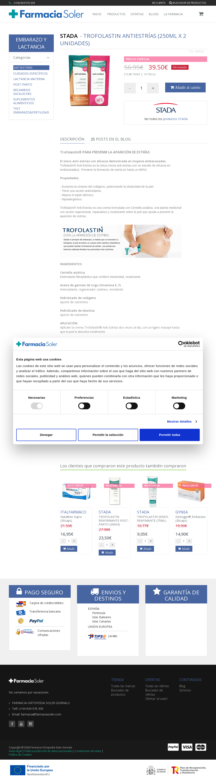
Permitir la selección (108, 435)
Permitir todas (169, 435)
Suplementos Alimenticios (24, 101)
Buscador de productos (187, 3)
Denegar (46, 435)
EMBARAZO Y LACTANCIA (31, 43)
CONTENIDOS (190, 679)
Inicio (96, 14)
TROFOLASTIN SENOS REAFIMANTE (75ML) (152, 516)
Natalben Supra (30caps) (76, 516)
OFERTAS (152, 679)
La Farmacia (173, 14)
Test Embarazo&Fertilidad (31, 110)
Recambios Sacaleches (22, 92)
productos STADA (175, 119)
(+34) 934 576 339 (24, 3)
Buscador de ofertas (154, 692)
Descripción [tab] (72, 139)
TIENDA (117, 679)
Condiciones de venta (88, 751)
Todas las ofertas (157, 686)
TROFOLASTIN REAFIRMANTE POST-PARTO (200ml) (114, 518)
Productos (116, 14)
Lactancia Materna (29, 79)
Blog (182, 686)
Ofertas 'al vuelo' (156, 699)
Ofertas (137, 14)
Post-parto (22, 84)
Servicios (185, 690)
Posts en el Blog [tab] (111, 139)
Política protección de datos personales (48, 751)
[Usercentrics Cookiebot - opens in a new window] (181, 344)
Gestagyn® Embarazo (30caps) (191, 516)
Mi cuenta (159, 3)
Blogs (154, 14)
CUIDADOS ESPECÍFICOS (30, 73)
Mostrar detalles (179, 421)
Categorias (31, 57)
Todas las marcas (123, 686)
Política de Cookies (20, 754)
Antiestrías (23, 68)
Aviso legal (15, 751)
